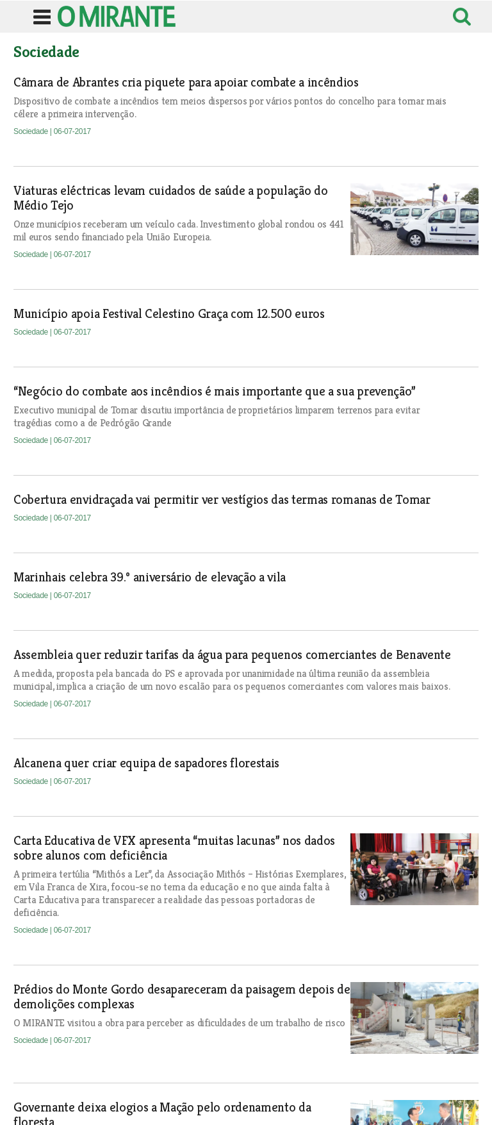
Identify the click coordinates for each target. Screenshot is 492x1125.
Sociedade (31, 131)
